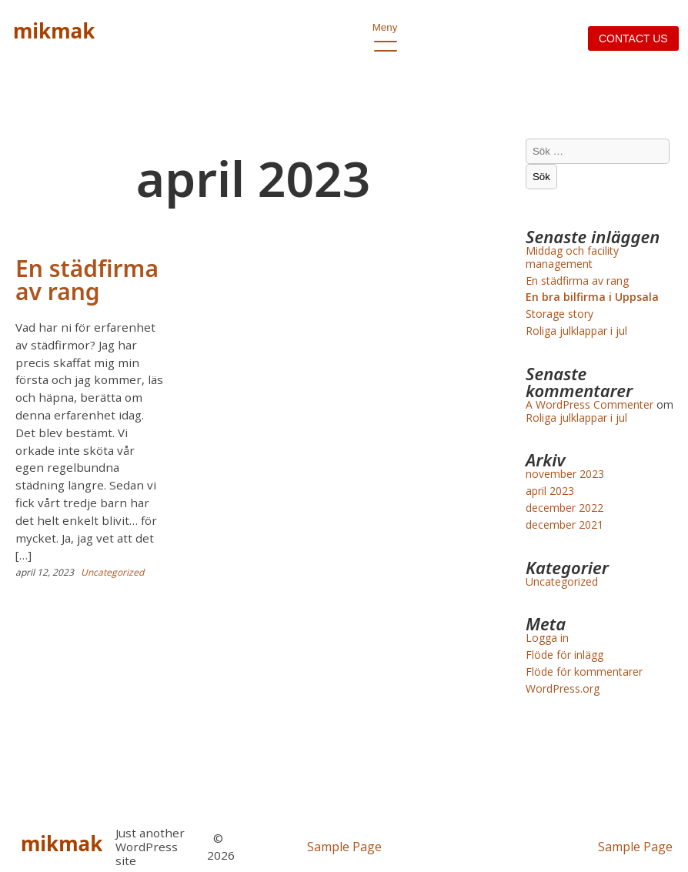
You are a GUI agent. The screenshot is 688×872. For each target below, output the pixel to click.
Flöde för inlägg (564, 654)
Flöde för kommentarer (584, 671)
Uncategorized (112, 572)
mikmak (54, 31)
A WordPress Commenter (589, 404)
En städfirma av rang (87, 279)
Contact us (633, 38)
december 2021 (564, 524)
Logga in (547, 637)
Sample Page (344, 846)
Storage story (559, 313)
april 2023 (550, 490)
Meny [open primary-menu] (385, 32)
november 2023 (565, 473)
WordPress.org (562, 688)
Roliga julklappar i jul (576, 330)
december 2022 (564, 507)
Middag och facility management (572, 257)
